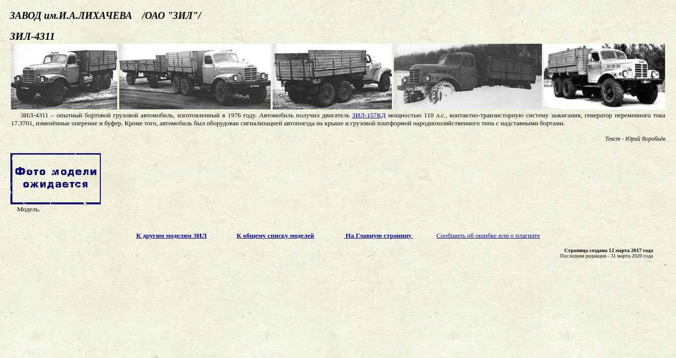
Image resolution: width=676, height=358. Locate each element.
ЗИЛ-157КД (369, 115)
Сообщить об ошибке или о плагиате (488, 235)
